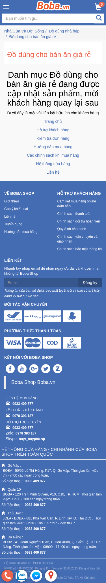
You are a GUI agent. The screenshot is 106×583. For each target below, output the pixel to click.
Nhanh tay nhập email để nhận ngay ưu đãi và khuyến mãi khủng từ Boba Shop (51, 271)
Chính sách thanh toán (74, 214)
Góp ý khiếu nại (16, 209)
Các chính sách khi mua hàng (53, 155)
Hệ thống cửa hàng (53, 163)
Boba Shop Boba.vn (33, 382)
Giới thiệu (11, 201)
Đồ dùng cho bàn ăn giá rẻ (32, 36)
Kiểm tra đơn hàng (53, 138)
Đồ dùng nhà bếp (64, 31)
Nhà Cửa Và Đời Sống (24, 31)
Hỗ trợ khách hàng (53, 130)
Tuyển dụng (13, 224)
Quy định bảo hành (71, 229)
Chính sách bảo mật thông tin (79, 249)
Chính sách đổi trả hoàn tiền (78, 221)
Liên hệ (52, 172)
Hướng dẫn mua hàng (53, 147)
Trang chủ (53, 121)
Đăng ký (90, 282)
